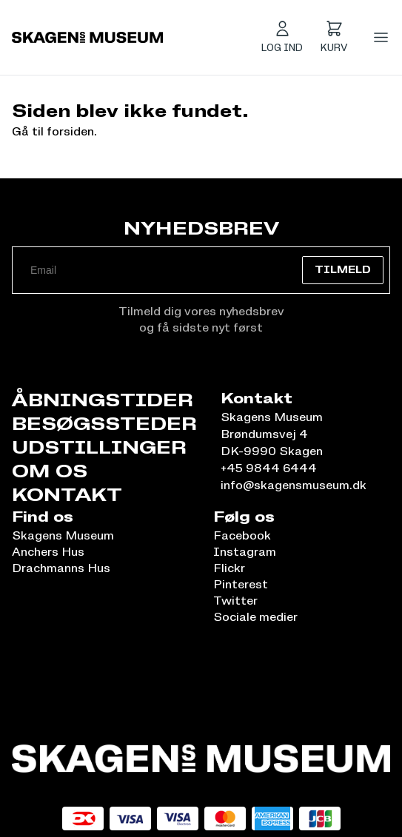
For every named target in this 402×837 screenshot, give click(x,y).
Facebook (242, 535)
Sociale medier (255, 616)
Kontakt (67, 495)
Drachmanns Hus (61, 567)
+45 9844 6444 (269, 468)
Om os (49, 471)
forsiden (70, 131)
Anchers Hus (48, 551)
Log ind (282, 47)
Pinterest (240, 584)
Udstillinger (99, 447)
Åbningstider (102, 400)
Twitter (235, 600)
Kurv (334, 47)
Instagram (244, 551)
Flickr (229, 567)
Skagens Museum (63, 535)
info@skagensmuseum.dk (293, 485)
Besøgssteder (104, 423)
